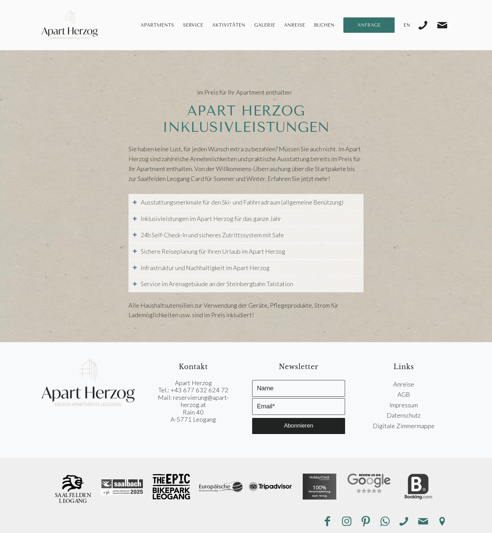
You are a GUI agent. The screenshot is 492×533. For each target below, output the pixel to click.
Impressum (404, 405)
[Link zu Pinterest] (365, 521)
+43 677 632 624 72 (199, 390)
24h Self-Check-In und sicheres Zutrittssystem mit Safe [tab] (208, 235)
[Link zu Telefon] (423, 25)
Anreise (403, 384)
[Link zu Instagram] (346, 521)
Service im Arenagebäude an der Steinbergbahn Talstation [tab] (212, 283)
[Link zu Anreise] (442, 521)
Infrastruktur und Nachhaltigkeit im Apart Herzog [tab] (201, 267)
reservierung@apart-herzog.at (201, 401)
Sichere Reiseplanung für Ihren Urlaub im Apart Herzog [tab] (208, 251)
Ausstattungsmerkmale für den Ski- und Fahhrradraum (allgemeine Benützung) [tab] (237, 202)
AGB (403, 394)
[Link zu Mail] (442, 25)
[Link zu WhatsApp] (385, 521)
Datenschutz (404, 415)
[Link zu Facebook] (327, 521)
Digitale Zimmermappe (404, 426)
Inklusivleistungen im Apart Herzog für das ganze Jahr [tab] (206, 218)
